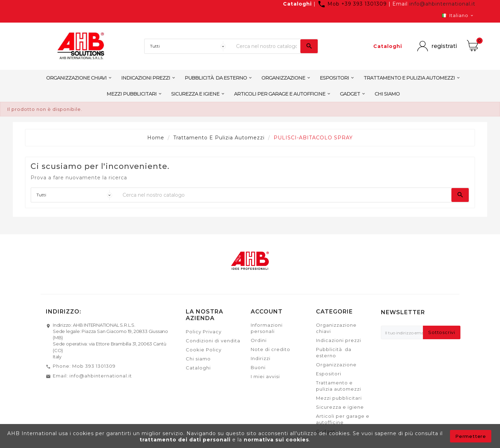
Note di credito (270, 349)
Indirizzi (260, 358)
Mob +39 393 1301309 (353, 4)
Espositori (328, 373)
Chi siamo (198, 358)
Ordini (259, 340)
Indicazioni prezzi (338, 340)
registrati (444, 46)
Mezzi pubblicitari (339, 398)
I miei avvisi (265, 376)
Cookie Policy (204, 349)
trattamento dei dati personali (186, 440)
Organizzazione (336, 364)
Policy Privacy (204, 331)
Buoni (258, 367)
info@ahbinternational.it (442, 4)
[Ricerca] (266, 46)
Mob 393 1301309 (94, 366)
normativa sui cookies (276, 440)
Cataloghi (297, 4)
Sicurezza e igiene (340, 407)
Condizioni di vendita (213, 340)
